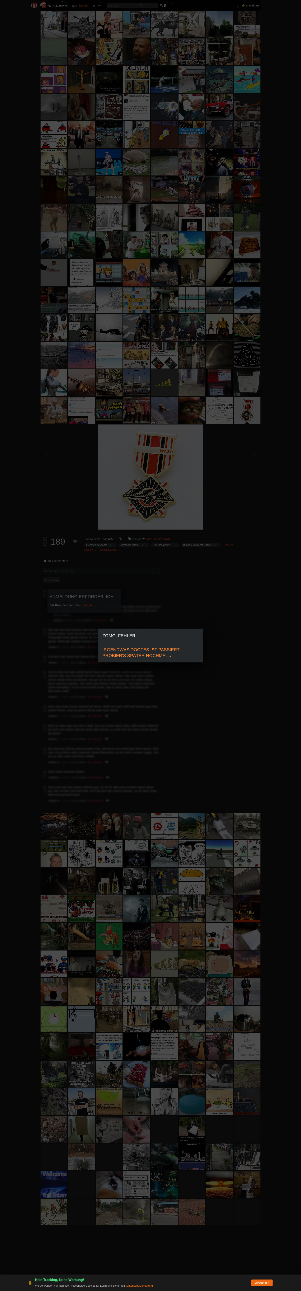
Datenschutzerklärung (139, 1285)
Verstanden (262, 1282)
